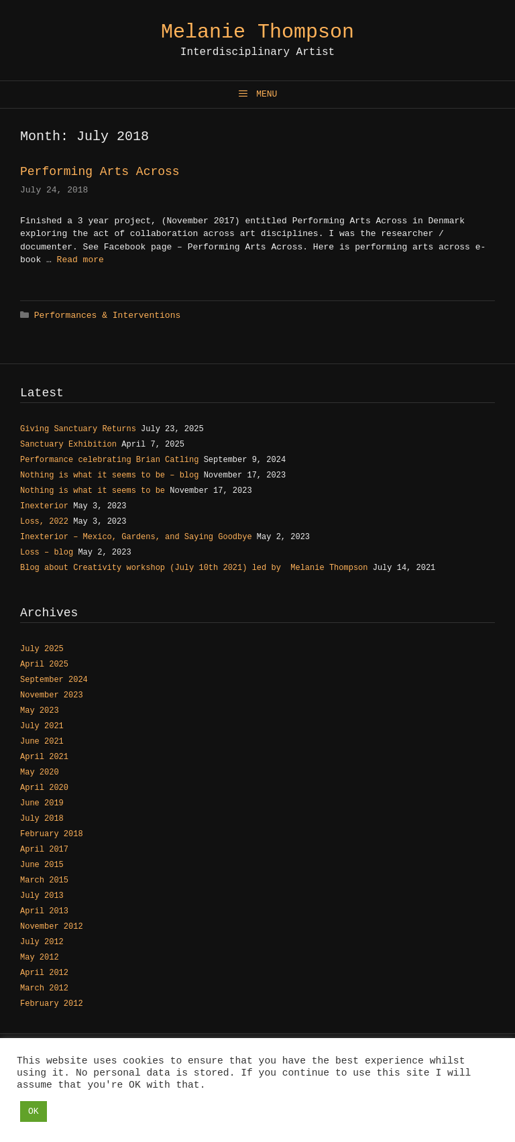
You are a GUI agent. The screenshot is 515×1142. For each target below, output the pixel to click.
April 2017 (44, 849)
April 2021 (44, 757)
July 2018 (42, 818)
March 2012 (44, 988)
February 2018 (51, 834)
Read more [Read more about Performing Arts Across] (80, 260)
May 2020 (39, 772)
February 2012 (51, 1004)
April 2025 (44, 664)
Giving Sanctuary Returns (78, 429)
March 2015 (44, 880)
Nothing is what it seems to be (92, 491)
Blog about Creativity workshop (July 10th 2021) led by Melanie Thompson (193, 568)
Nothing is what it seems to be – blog (109, 475)
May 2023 (39, 711)
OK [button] (33, 1111)
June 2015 (42, 865)
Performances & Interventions (107, 315)
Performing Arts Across (100, 171)
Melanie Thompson (257, 32)
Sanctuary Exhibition (68, 444)
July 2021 (42, 726)
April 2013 (44, 911)
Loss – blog (46, 552)
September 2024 (54, 680)
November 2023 (51, 695)
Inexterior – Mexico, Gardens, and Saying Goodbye (136, 537)
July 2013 (42, 896)
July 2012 (42, 942)
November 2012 (51, 926)
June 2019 (42, 803)
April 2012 (44, 973)
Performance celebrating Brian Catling (109, 460)
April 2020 (44, 788)
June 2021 (42, 741)
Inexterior (44, 506)
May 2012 (39, 957)
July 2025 (42, 649)
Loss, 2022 (44, 521)
